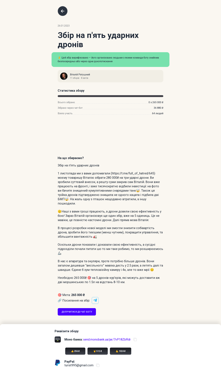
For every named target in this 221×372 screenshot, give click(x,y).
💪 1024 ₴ (120, 351)
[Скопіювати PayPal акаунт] (98, 365)
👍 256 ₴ (75, 351)
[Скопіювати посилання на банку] (135, 339)
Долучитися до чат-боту (77, 312)
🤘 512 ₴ (97, 351)
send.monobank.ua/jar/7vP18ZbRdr (107, 339)
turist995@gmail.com (78, 365)
